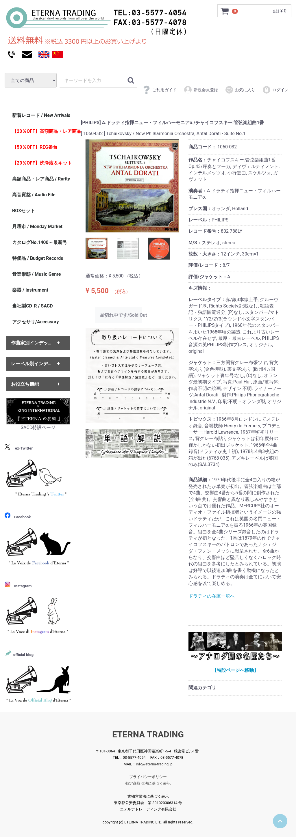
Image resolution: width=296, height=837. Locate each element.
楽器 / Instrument (30, 290)
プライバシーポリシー (148, 777)
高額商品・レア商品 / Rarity (41, 179)
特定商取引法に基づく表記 (148, 783)
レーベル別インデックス (36, 363)
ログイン (275, 89)
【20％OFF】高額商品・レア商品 (44, 131)
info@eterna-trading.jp (154, 764)
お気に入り (240, 89)
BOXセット (23, 210)
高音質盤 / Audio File (34, 194)
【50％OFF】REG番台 (35, 147)
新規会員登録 (201, 89)
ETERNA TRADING (148, 734)
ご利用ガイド (159, 89)
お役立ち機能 (25, 384)
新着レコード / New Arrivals (41, 115)
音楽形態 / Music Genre (36, 274)
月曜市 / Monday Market (37, 226)
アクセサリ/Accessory (35, 322)
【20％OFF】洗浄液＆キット (42, 163)
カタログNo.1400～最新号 (39, 242)
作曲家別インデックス (34, 343)
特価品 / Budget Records (37, 258)
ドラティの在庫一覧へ (211, 596)
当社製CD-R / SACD (32, 306)
